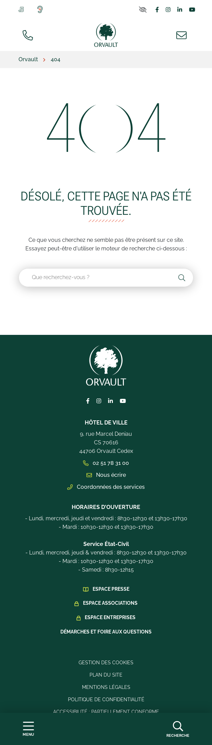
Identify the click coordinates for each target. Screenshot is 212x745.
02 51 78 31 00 (106, 463)
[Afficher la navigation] (28, 729)
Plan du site (106, 675)
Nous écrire (106, 475)
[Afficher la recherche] (177, 729)
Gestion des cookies (106, 662)
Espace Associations (110, 603)
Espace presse (111, 589)
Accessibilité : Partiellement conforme (106, 712)
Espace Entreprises (110, 617)
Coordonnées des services (106, 487)
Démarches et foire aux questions (106, 632)
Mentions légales (106, 687)
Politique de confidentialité (106, 699)
